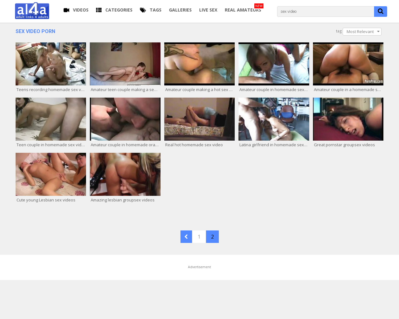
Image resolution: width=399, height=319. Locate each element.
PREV (186, 236)
